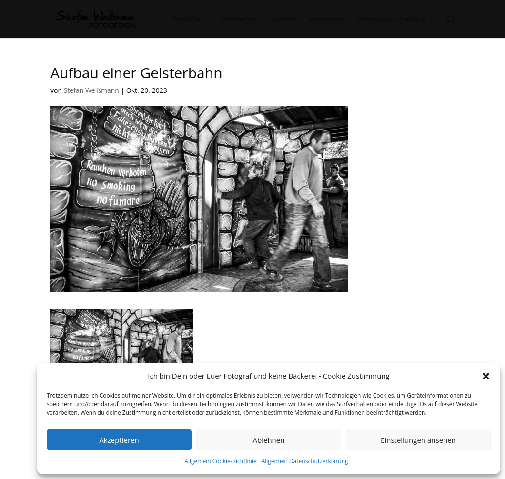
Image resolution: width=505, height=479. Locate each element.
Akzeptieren (119, 440)
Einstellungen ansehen (418, 440)
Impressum (327, 19)
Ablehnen (269, 440)
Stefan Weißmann (91, 90)
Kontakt (284, 19)
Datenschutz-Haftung (391, 19)
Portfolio (186, 19)
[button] (486, 376)
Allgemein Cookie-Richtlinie (220, 461)
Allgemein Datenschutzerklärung (305, 461)
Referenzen (240, 19)
